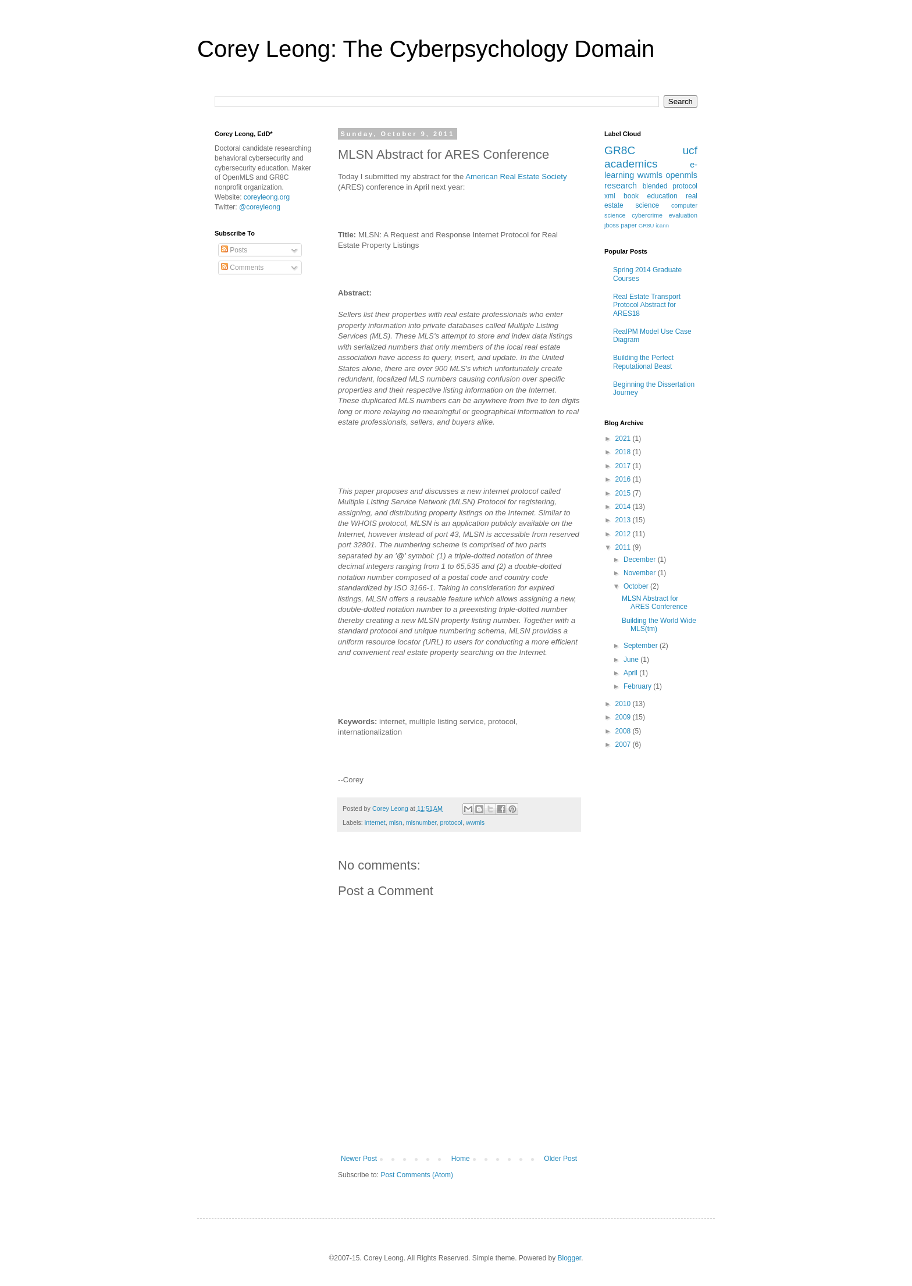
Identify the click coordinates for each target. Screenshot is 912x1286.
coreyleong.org (267, 197)
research (620, 185)
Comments (242, 267)
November (641, 573)
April (631, 673)
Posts (234, 250)
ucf (689, 150)
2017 (624, 466)
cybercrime (647, 215)
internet (375, 822)
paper (629, 225)
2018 (624, 452)
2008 (624, 731)
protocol (451, 822)
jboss (611, 225)
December (641, 559)
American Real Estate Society (516, 176)
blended (655, 186)
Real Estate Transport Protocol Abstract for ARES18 (647, 305)
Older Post (560, 1159)
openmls (681, 175)
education (662, 196)
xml (609, 196)
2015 (624, 493)
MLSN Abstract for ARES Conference (654, 602)
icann (662, 225)
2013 (624, 520)
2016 (624, 479)
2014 (624, 507)
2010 (624, 704)
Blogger (570, 1258)
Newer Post (359, 1159)
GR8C (619, 150)
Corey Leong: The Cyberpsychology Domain (425, 49)
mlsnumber (421, 822)
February (638, 686)
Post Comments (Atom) (416, 1175)
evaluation (683, 215)
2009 (624, 717)
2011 (624, 547)
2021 (624, 438)
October (637, 586)
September (642, 646)
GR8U (646, 225)
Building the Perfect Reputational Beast (643, 362)
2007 (624, 744)
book (631, 196)
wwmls (475, 822)
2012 (624, 534)
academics (631, 164)
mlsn (395, 822)
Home (460, 1159)
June (632, 660)
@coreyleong (259, 207)
